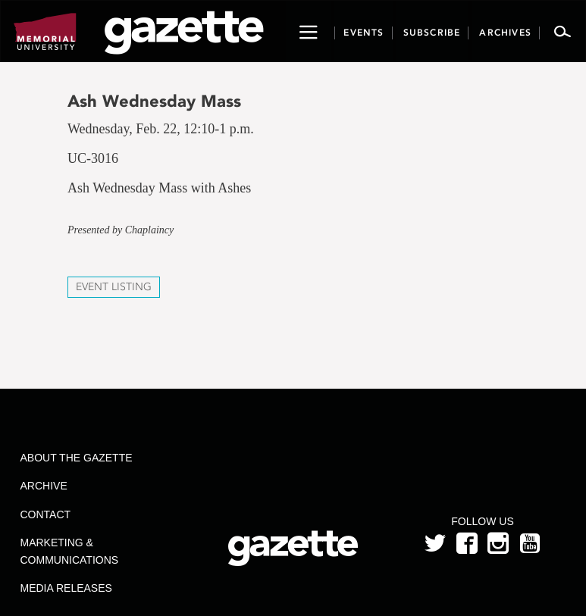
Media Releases (66, 588)
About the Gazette (76, 458)
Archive (43, 486)
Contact (45, 514)
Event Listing (114, 286)
